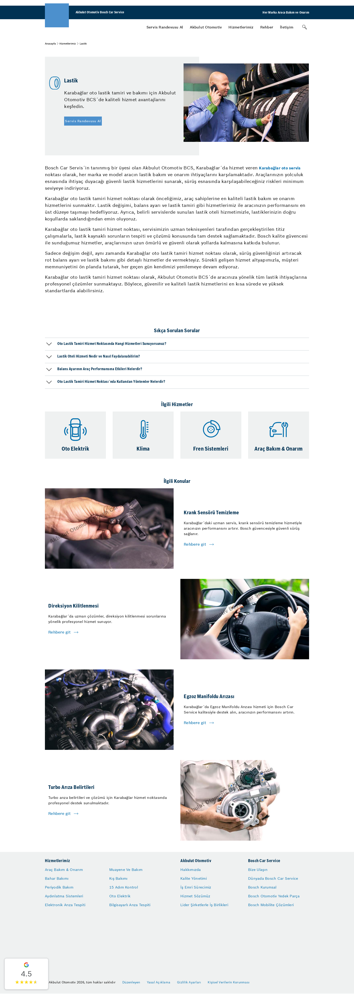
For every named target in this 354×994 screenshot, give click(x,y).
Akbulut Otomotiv (206, 27)
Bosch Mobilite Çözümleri (271, 905)
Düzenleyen (131, 982)
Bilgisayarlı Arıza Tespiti (130, 905)
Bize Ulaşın (258, 869)
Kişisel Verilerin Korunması (228, 982)
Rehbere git (195, 544)
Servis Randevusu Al (165, 27)
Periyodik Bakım (59, 887)
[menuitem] (165, 27)
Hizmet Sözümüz (195, 896)
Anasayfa (50, 43)
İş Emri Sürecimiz (195, 887)
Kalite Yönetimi (193, 878)
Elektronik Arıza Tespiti (65, 905)
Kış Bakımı (118, 878)
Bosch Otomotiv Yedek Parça (274, 896)
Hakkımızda (190, 869)
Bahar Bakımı (56, 878)
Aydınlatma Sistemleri (64, 896)
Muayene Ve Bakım (125, 869)
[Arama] (304, 27)
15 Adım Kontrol (123, 887)
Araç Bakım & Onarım (64, 869)
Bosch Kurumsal (262, 887)
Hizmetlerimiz (240, 27)
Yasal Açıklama (158, 982)
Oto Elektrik (119, 896)
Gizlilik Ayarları (189, 982)
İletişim (286, 27)
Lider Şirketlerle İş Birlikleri (204, 905)
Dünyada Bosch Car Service (273, 878)
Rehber (266, 27)
